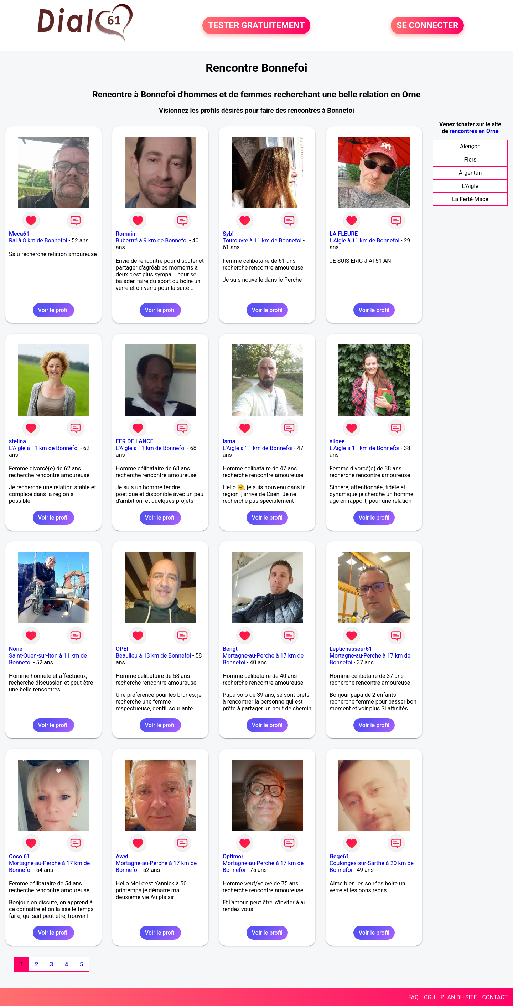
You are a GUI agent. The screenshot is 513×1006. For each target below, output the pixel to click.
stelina (17, 441)
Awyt (122, 856)
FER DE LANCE (135, 441)
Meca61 (19, 233)
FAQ (413, 997)
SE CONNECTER (427, 26)
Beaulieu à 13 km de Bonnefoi (153, 655)
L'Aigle (470, 186)
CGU (429, 997)
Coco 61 (19, 856)
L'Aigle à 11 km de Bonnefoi (364, 240)
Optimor (233, 856)
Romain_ (127, 233)
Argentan (470, 172)
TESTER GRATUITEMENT (256, 26)
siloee (337, 441)
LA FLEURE (344, 233)
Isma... (231, 441)
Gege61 (339, 856)
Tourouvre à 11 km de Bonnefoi (262, 240)
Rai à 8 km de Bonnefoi (38, 240)
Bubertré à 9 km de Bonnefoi (152, 240)
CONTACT (495, 997)
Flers (470, 159)
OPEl (122, 648)
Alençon (470, 146)
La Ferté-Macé (470, 199)
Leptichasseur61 (351, 648)
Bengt (230, 648)
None (15, 648)
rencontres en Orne (474, 131)
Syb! (228, 233)
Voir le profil (53, 310)
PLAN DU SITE (459, 997)
